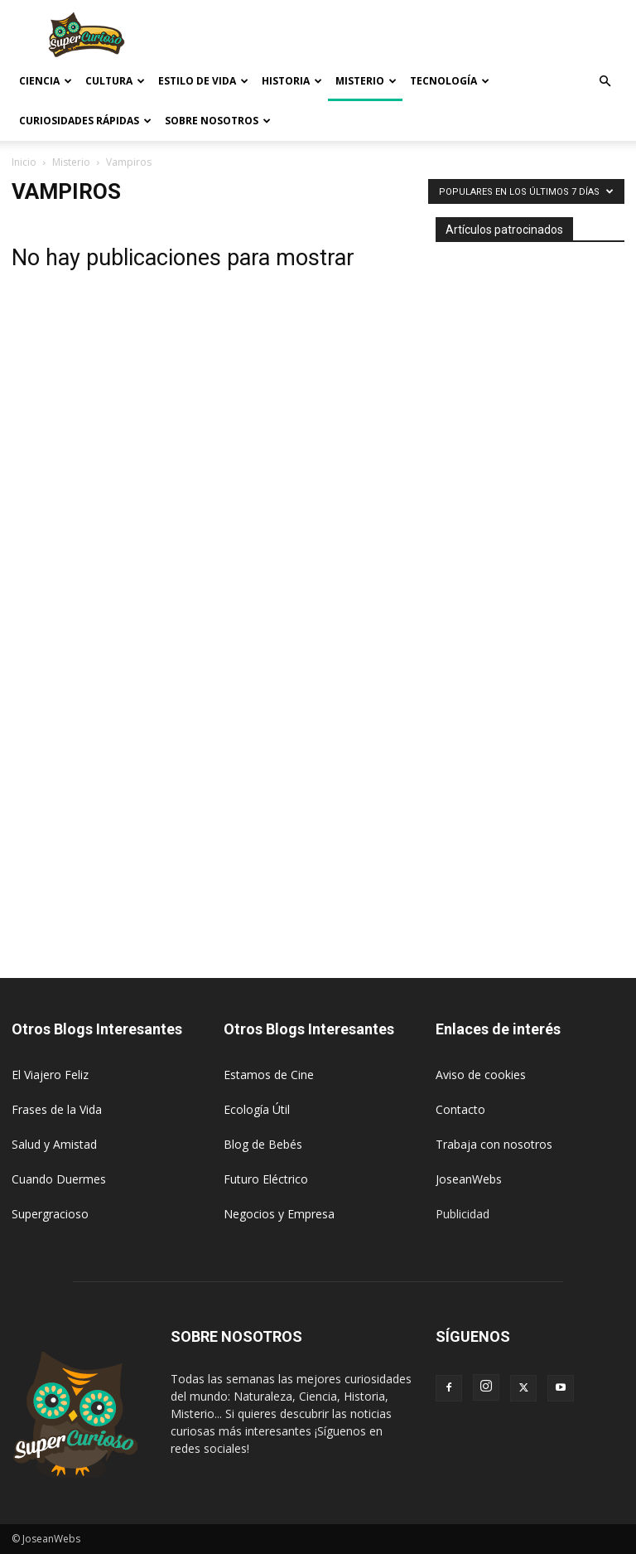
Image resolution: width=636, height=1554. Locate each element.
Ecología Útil (257, 1109)
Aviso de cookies (481, 1074)
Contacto (460, 1109)
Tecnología (449, 81)
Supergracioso (50, 1214)
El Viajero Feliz (50, 1074)
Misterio (366, 81)
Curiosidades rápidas (85, 121)
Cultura (115, 81)
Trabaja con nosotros (494, 1144)
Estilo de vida (203, 81)
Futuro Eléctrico (266, 1179)
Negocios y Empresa (279, 1214)
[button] (604, 82)
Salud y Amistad (54, 1144)
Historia (292, 81)
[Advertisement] (430, 36)
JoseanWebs (469, 1179)
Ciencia (45, 81)
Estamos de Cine (269, 1074)
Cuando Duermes (59, 1179)
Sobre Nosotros (218, 121)
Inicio (24, 162)
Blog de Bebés (263, 1144)
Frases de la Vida (57, 1109)
